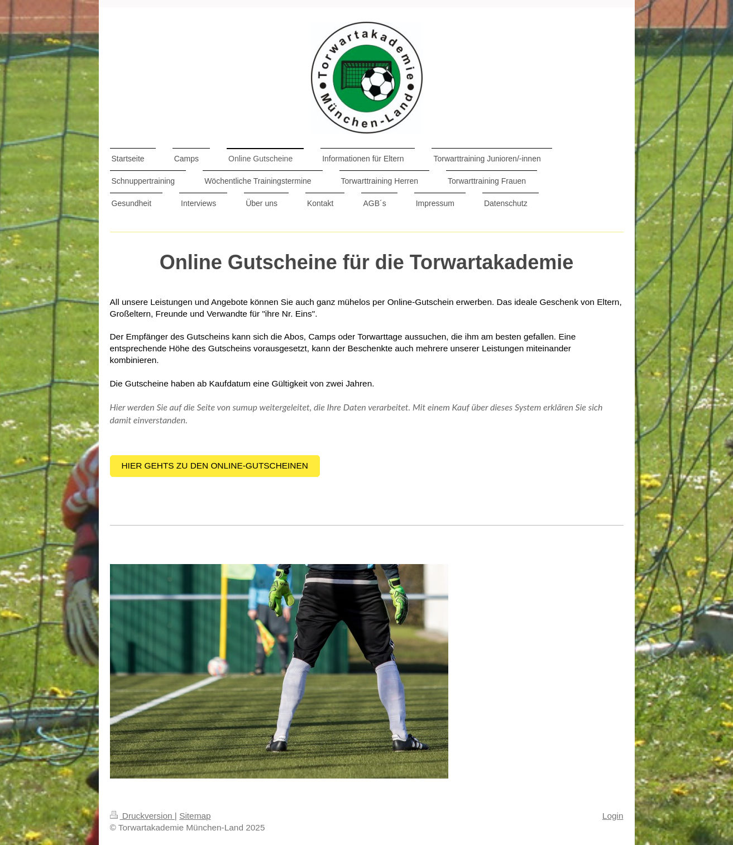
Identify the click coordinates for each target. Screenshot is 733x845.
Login (613, 815)
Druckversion (142, 815)
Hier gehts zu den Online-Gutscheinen (215, 465)
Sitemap (194, 815)
